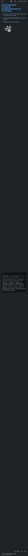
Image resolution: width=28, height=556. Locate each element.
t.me (22, 551)
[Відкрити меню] (2, 1)
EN (15, 1)
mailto (25, 551)
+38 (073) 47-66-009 (22, 1)
